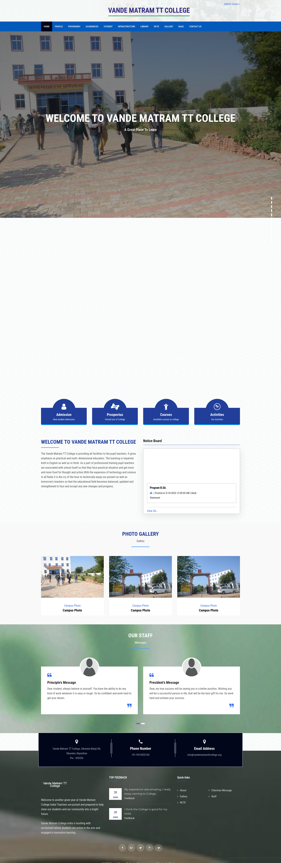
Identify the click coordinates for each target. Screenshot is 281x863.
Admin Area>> (232, 4)
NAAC (181, 26)
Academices (92, 26)
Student (108, 26)
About (182, 784)
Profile (59, 26)
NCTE (156, 26)
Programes (74, 26)
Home (46, 26)
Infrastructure (126, 26)
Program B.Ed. (158, 487)
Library (144, 26)
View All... (152, 504)
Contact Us (195, 26)
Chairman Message (221, 784)
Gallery (169, 26)
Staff (213, 790)
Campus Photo (72, 599)
